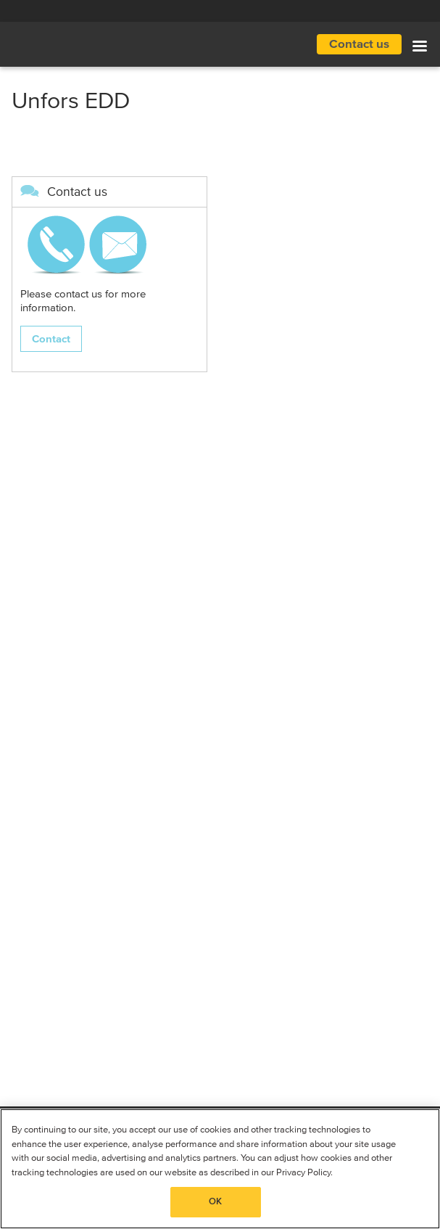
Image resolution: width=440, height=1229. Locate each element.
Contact (51, 339)
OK (215, 1202)
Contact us (359, 44)
